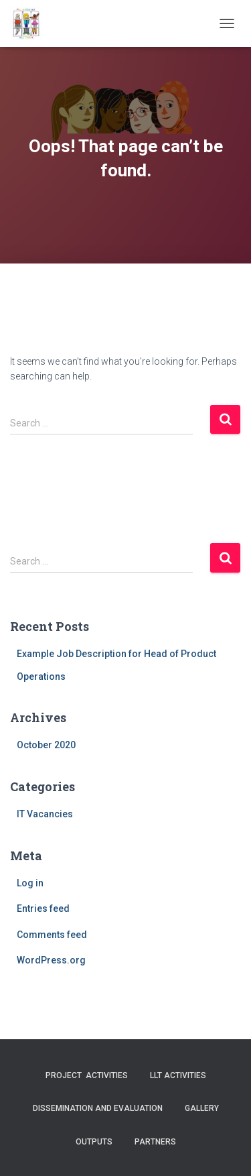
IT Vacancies (45, 814)
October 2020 (46, 745)
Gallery (202, 1108)
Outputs (94, 1141)
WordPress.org (51, 960)
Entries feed (43, 908)
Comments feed (52, 934)
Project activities (87, 1075)
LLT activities (178, 1075)
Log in (30, 883)
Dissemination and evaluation (98, 1108)
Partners (155, 1141)
